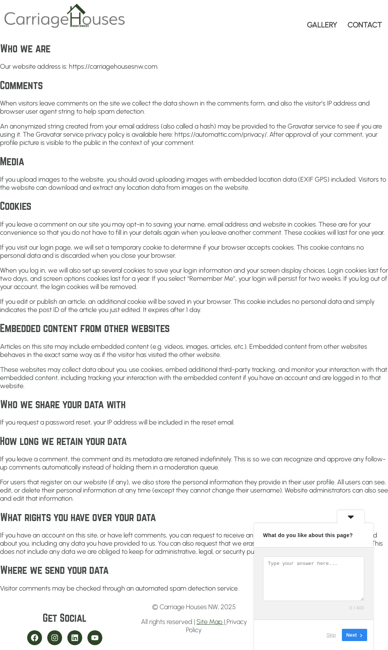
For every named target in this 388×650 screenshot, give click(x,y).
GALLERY (322, 24)
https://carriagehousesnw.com (113, 66)
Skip (331, 635)
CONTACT (364, 24)
